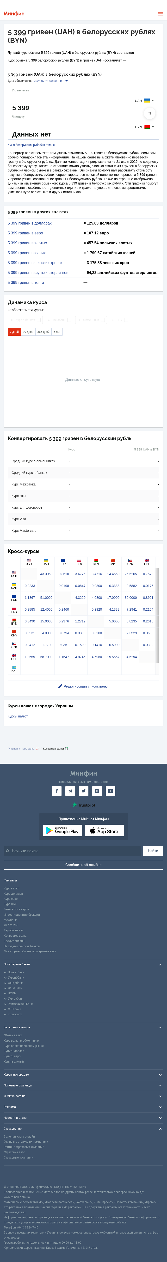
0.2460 (64, 609)
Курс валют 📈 (30, 748)
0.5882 (132, 586)
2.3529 (132, 633)
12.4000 (46, 609)
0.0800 (97, 586)
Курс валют (11, 888)
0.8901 (148, 598)
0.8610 (64, 574)
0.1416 (97, 645)
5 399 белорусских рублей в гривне (31, 145)
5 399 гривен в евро (25, 233)
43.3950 (46, 574)
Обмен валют (13, 1035)
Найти (153, 851)
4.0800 (97, 598)
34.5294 (131, 657)
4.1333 (114, 609)
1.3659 (30, 657)
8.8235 (132, 621)
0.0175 (148, 586)
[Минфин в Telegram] (70, 791)
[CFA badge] (14, 1175)
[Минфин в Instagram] (97, 791)
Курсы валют (18, 716)
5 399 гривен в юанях (27, 253)
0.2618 (148, 621)
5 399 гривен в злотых (27, 243)
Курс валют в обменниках (21, 1040)
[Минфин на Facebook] (57, 791)
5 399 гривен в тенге (26, 283)
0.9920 (97, 609)
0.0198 (64, 586)
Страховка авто (14, 1152)
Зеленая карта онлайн (19, 1136)
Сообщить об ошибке (83, 865)
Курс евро (11, 898)
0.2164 (148, 609)
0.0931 (30, 633)
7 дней (14, 332)
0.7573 (148, 574)
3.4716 (97, 574)
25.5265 (131, 574)
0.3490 (30, 621)
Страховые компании (18, 1157)
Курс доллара (13, 893)
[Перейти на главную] (14, 14)
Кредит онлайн (14, 941)
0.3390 (80, 633)
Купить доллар (14, 1051)
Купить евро (12, 1056)
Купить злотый (14, 1061)
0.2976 (64, 621)
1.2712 (80, 621)
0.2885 (30, 609)
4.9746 (80, 657)
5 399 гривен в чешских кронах (35, 263)
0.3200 (97, 633)
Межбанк (10, 920)
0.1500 (80, 645)
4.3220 (80, 598)
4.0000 (47, 633)
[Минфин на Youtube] (110, 791)
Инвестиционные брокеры (22, 914)
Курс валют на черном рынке (24, 1046)
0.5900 (114, 645)
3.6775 (80, 574)
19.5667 (113, 657)
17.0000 (113, 598)
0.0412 (30, 645)
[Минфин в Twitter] (83, 791)
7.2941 (132, 609)
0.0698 (148, 633)
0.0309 (148, 645)
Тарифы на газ (14, 930)
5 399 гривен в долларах (30, 223)
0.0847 (80, 586)
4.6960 (97, 657)
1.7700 (47, 645)
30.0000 (131, 598)
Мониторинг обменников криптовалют (30, 951)
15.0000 (46, 621)
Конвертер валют (15, 935)
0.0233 (30, 586)
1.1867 (30, 598)
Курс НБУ (10, 904)
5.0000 (114, 621)
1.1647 (64, 657)
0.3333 (114, 586)
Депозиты (11, 925)
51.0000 (46, 598)
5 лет (57, 332)
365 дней (43, 332)
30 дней (28, 332)
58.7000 (46, 657)
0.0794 (64, 633)
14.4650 (113, 574)
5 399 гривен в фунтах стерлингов (38, 273)
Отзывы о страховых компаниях (26, 1141)
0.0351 (64, 645)
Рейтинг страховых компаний (24, 1147)
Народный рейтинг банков (22, 946)
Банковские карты (16, 909)
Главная (13, 748)
